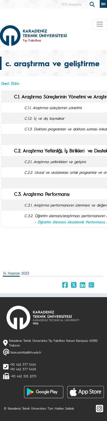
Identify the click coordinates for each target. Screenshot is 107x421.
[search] (93, 4)
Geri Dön (10, 83)
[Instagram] (99, 408)
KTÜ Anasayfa (71, 4)
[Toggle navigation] (100, 24)
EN (103, 4)
